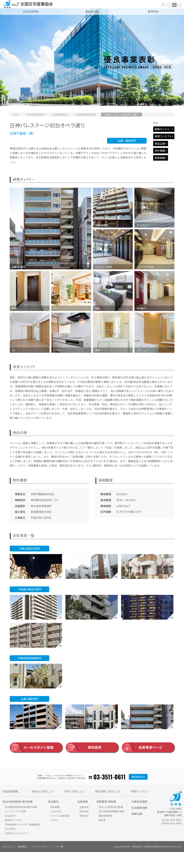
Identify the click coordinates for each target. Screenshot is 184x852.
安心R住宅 (10, 828)
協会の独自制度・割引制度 (17, 801)
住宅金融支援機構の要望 (111, 811)
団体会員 (84, 811)
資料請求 (83, 747)
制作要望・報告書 (35, 114)
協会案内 (53, 801)
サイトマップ (8, 846)
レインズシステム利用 (15, 811)
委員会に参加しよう (42, 791)
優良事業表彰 (60, 114)
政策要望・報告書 (106, 801)
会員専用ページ (142, 747)
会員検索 (82, 801)
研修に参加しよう (74, 791)
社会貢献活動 (139, 808)
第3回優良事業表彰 (86, 114)
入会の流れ (56, 811)
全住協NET (10, 815)
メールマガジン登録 (32, 747)
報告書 (102, 820)
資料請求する (138, 776)
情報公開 (136, 814)
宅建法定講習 (139, 801)
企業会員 (84, 807)
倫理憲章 (22, 846)
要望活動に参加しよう (107, 791)
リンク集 (59, 846)
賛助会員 (84, 815)
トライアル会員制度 (60, 815)
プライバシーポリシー (41, 846)
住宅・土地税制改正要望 (111, 807)
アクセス (54, 820)
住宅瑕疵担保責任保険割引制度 (21, 807)
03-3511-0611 (109, 776)
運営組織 (54, 807)
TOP (15, 114)
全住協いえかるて (14, 820)
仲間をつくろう (139, 791)
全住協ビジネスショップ (16, 833)
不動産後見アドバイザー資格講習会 (22, 824)
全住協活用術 (10, 791)
